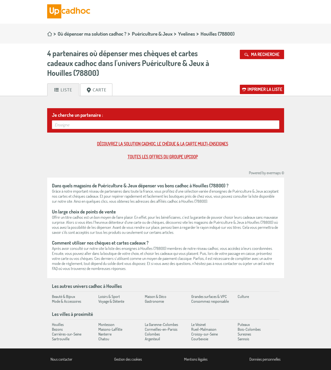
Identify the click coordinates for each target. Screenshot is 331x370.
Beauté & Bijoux (63, 296)
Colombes (152, 334)
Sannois (243, 338)
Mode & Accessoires (66, 301)
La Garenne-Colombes (161, 324)
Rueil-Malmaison (203, 329)
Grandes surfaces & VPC (209, 296)
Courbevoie (199, 338)
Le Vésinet (198, 324)
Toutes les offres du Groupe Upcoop (163, 156)
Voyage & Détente (111, 301)
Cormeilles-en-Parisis (161, 329)
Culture (243, 296)
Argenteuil (152, 338)
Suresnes (244, 334)
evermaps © (275, 172)
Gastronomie (154, 301)
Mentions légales (196, 359)
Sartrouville (60, 338)
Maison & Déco (155, 296)
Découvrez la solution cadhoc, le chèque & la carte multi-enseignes (162, 143)
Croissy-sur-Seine (204, 334)
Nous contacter (61, 359)
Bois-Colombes (249, 329)
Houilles (58, 324)
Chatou (103, 338)
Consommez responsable (210, 301)
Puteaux (244, 324)
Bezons (57, 329)
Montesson (106, 324)
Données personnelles (265, 359)
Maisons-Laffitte (110, 329)
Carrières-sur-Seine (66, 334)
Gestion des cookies (128, 359)
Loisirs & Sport (109, 296)
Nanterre (105, 334)
